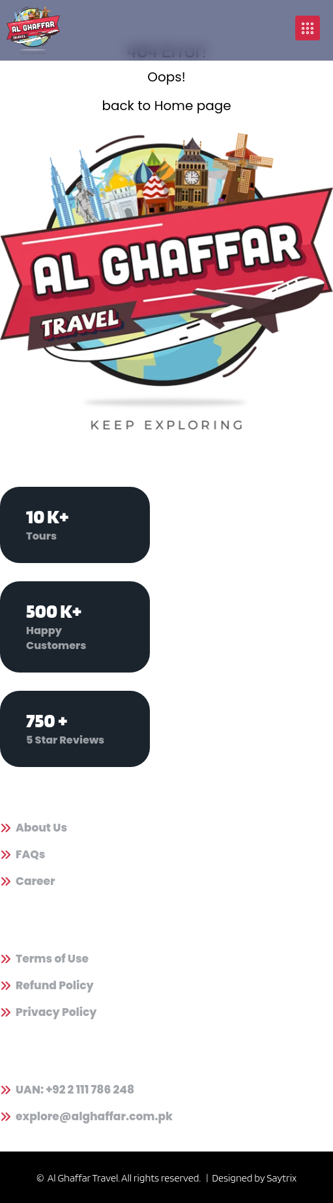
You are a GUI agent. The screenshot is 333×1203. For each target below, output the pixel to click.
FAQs (30, 854)
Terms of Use (52, 958)
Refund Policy (55, 985)
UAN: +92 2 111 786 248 (75, 1089)
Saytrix (282, 1178)
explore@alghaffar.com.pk (94, 1116)
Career (35, 881)
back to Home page (166, 105)
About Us (41, 827)
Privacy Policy (56, 1012)
